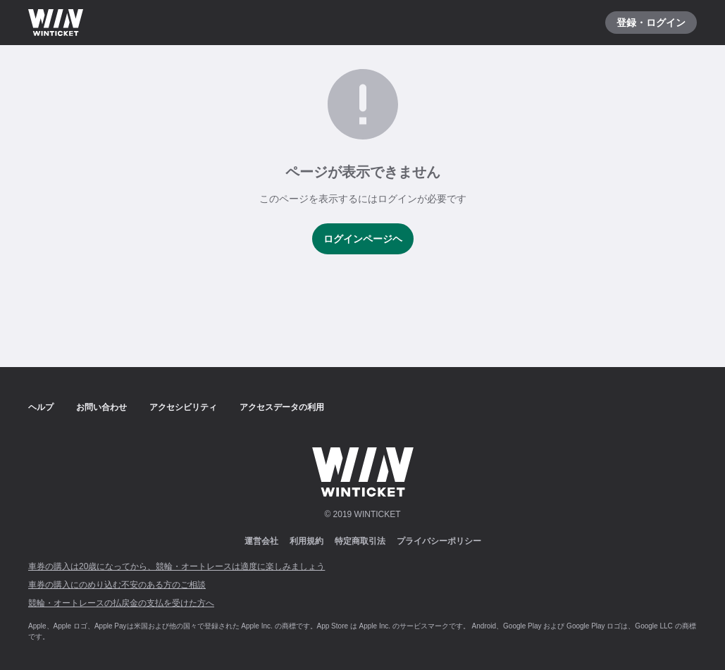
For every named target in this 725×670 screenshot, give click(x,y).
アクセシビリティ (183, 407)
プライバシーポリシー (439, 541)
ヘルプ (41, 407)
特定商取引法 (360, 541)
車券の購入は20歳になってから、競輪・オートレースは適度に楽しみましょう (176, 566)
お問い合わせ (101, 407)
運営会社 (261, 541)
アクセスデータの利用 (282, 407)
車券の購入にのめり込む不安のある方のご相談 (117, 585)
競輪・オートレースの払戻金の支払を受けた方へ (121, 603)
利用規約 (306, 541)
